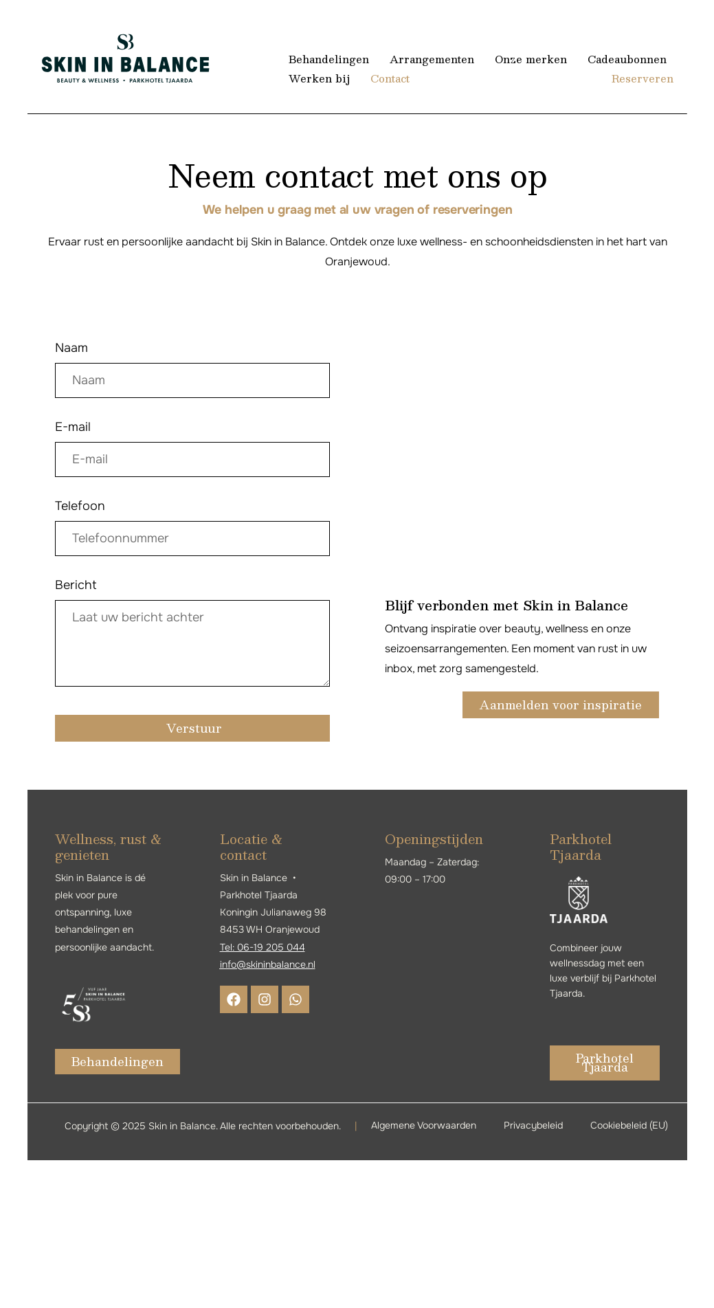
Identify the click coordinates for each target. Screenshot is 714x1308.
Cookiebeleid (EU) (629, 1125)
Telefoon (80, 505)
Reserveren (642, 78)
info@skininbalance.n (266, 964)
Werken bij (319, 78)
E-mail (73, 426)
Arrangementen (431, 58)
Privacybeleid (533, 1125)
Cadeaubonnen (626, 58)
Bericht (76, 584)
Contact (389, 78)
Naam (71, 347)
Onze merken (530, 58)
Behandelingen (329, 58)
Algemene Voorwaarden (423, 1125)
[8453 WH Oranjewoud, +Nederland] (522, 443)
